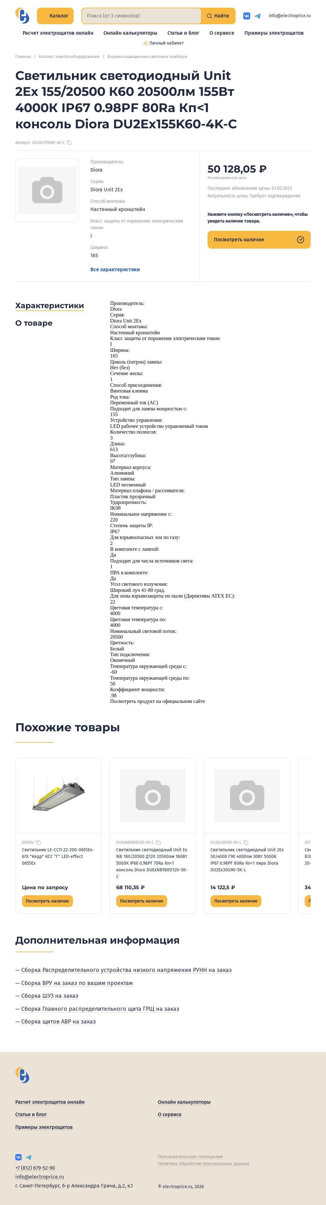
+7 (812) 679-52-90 (35, 1168)
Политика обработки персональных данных (203, 1163)
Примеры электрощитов (274, 33)
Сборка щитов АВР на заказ (58, 1021)
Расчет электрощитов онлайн (58, 33)
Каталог (55, 16)
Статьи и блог (183, 33)
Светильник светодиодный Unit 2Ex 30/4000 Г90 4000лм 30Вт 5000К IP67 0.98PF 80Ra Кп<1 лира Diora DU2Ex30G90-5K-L (247, 860)
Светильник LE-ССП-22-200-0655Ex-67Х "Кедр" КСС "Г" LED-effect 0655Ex (58, 856)
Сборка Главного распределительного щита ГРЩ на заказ (100, 1008)
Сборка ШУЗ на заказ (49, 995)
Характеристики (49, 305)
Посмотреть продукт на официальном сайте (157, 701)
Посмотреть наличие (259, 240)
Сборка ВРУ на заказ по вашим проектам (77, 983)
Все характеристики (115, 269)
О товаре (34, 323)
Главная (23, 56)
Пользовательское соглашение (190, 1156)
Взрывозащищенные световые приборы (147, 56)
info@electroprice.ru (290, 15)
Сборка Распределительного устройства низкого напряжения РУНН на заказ (126, 970)
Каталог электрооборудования (69, 56)
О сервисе (221, 33)
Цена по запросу (45, 887)
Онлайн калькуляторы (130, 33)
